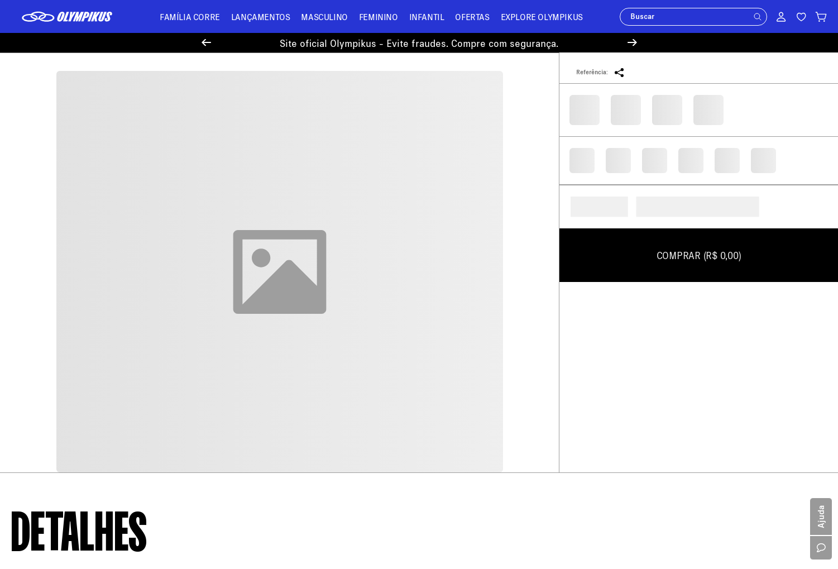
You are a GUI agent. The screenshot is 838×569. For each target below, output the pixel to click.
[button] (757, 17)
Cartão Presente (38, 419)
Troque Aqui (241, 301)
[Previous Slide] (206, 42)
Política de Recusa (43, 354)
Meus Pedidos (245, 285)
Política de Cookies (44, 370)
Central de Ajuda (249, 269)
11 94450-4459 (497, 343)
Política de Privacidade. (715, 193)
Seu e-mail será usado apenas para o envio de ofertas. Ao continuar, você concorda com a (554, 193)
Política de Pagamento (50, 305)
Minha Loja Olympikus (259, 333)
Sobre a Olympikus (43, 273)
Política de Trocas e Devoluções (66, 322)
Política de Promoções (50, 338)
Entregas (236, 317)
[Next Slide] (632, 42)
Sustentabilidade (40, 386)
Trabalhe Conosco (42, 403)
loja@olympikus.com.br (470, 278)
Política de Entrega (44, 289)
